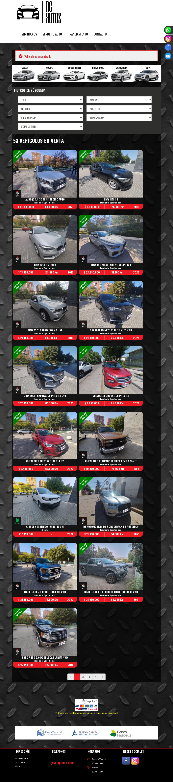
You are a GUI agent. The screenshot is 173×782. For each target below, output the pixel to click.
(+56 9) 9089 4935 (62, 763)
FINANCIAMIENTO (77, 34)
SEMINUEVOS (29, 34)
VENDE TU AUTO (52, 34)
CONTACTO (100, 34)
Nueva (45, 530)
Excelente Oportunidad (45, 202)
